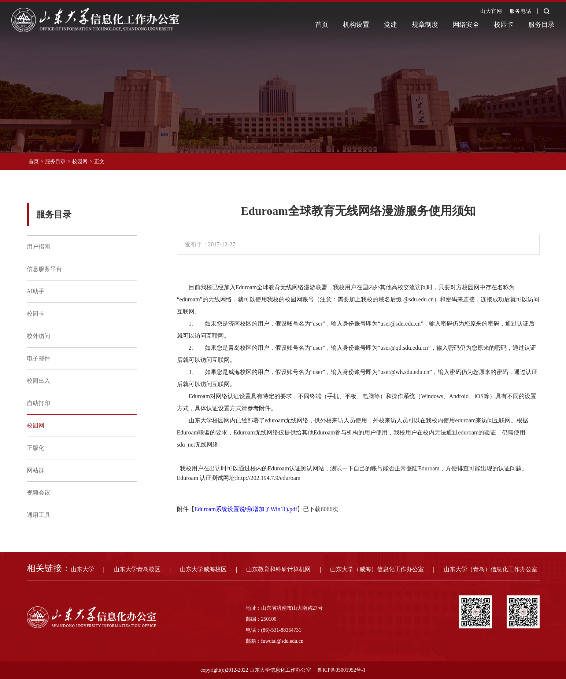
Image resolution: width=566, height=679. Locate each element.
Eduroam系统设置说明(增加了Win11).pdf (246, 509)
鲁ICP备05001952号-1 (341, 670)
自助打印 (38, 403)
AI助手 (36, 291)
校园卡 (504, 24)
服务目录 (541, 24)
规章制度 (425, 24)
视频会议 (38, 492)
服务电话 (521, 11)
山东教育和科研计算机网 (278, 569)
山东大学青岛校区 (137, 569)
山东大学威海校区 (203, 569)
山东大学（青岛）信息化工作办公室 (490, 569)
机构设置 (356, 24)
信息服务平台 (44, 269)
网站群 (35, 470)
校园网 (80, 161)
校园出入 (38, 381)
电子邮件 (38, 358)
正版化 (35, 448)
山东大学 (82, 569)
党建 (390, 24)
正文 (99, 161)
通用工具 (38, 515)
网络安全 (466, 24)
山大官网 (491, 11)
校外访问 (38, 336)
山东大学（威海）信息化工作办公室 (377, 569)
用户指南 (38, 246)
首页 (321, 24)
